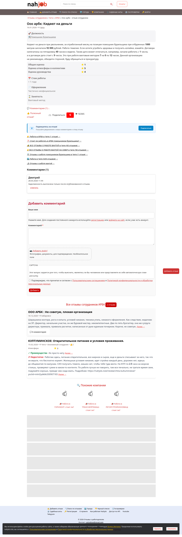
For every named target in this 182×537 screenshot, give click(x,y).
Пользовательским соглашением (88, 280)
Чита (51, 18)
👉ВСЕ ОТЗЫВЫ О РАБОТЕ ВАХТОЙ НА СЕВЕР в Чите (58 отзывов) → (58, 150)
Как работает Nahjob (98, 511)
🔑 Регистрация (70, 511)
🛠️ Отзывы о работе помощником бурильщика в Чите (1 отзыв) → (57, 154)
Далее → (141, 326)
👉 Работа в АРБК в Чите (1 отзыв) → (43, 136)
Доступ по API (114, 511)
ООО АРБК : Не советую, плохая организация (60, 312)
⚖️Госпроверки (118, 508)
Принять (157, 529)
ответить (34, 187)
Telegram (51, 514)
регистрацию (97, 220)
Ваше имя (33, 209)
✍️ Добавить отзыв (48, 12)
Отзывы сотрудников (37, 18)
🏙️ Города (84, 12)
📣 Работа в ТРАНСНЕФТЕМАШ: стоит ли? (90, 406)
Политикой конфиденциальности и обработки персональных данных (85, 529)
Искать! (122, 4)
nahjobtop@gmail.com (94, 522)
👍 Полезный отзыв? (34, 115)
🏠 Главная (32, 12)
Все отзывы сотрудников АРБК (85, 304)
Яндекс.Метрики (114, 526)
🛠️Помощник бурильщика (42, 36)
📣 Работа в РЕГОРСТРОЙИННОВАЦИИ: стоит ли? (118, 406)
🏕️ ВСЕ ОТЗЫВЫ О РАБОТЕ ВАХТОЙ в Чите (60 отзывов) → (53, 145)
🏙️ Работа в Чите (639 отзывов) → (42, 159)
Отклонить (172, 529)
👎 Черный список (102, 508)
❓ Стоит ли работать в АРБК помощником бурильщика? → (54, 141)
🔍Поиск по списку (68, 12)
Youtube (126, 511)
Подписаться (146, 128)
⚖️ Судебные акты (114, 12)
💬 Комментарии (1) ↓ (38, 108)
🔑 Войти (146, 12)
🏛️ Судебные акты (54, 511)
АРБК (57, 18)
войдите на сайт (116, 220)
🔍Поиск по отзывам (73, 508)
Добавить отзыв (171, 271)
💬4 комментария (38, 332)
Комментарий (35, 225)
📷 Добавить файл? (39, 250)
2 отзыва (111, 304)
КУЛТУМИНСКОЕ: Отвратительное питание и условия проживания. (76, 341)
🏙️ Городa (88, 508)
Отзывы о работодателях (94, 519)
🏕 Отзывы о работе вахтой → (41, 163)
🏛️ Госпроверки (132, 12)
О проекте (83, 511)
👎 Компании (98, 12)
